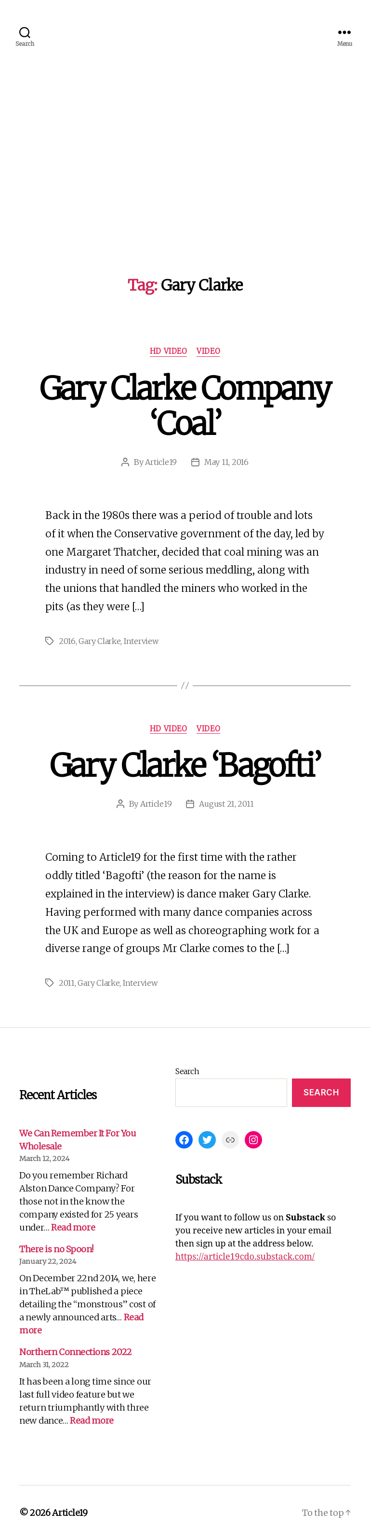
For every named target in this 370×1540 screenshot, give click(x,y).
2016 (67, 641)
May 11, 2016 (226, 462)
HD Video (168, 351)
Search (187, 1071)
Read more (73, 1227)
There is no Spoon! (56, 1249)
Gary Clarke (99, 641)
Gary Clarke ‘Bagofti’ (185, 765)
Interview (141, 641)
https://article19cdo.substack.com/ (245, 1256)
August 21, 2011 (226, 804)
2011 (67, 983)
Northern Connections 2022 (75, 1352)
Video (208, 351)
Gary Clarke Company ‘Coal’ (185, 406)
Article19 (161, 462)
